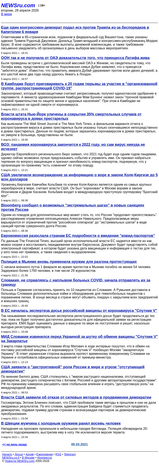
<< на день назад (14, 444)
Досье (19, 454)
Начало (7, 454)
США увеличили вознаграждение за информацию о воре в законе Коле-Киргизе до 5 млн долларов (79, 177)
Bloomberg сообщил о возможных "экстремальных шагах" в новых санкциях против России (72, 207)
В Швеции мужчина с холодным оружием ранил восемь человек (61, 423)
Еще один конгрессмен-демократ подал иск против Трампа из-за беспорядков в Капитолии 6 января (75, 29)
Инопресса (44, 457)
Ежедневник (44, 454)
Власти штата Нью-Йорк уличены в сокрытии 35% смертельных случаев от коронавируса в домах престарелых (71, 116)
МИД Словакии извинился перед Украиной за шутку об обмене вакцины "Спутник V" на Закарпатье (79, 339)
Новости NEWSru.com (20, 461)
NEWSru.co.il (10, 457)
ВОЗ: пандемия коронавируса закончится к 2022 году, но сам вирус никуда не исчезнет (73, 146)
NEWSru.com (18, 5)
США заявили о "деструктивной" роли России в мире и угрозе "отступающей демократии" (73, 369)
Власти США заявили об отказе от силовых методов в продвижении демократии (76, 397)
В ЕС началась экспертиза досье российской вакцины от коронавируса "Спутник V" (79, 311)
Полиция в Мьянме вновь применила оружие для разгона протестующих (69, 262)
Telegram (70, 454)
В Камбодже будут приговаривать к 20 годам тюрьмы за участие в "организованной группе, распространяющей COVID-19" (79, 86)
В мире (6, 14)
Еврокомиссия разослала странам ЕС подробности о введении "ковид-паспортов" (78, 236)
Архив (30, 454)
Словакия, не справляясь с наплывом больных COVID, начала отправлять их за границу (75, 282)
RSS (58, 454)
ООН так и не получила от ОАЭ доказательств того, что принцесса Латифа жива (75, 58)
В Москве (28, 457)
